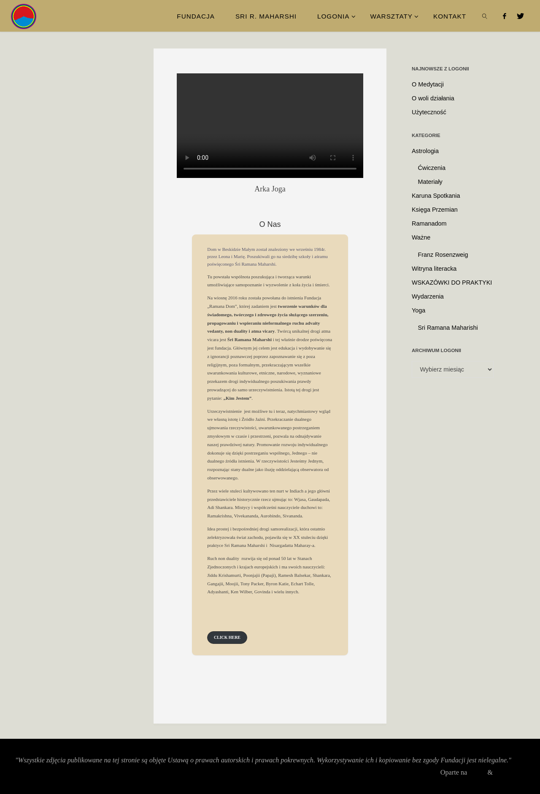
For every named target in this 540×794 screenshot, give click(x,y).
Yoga (418, 310)
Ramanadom (429, 223)
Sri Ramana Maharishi (448, 327)
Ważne (421, 237)
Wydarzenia (428, 296)
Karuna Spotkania (436, 195)
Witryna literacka (434, 268)
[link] (485, 16)
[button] (227, 637)
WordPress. (509, 772)
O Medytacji (428, 84)
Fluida (475, 772)
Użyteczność (429, 112)
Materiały (430, 181)
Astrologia (425, 151)
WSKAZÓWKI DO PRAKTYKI (452, 282)
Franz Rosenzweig (443, 254)
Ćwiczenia (432, 167)
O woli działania (433, 98)
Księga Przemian (435, 209)
